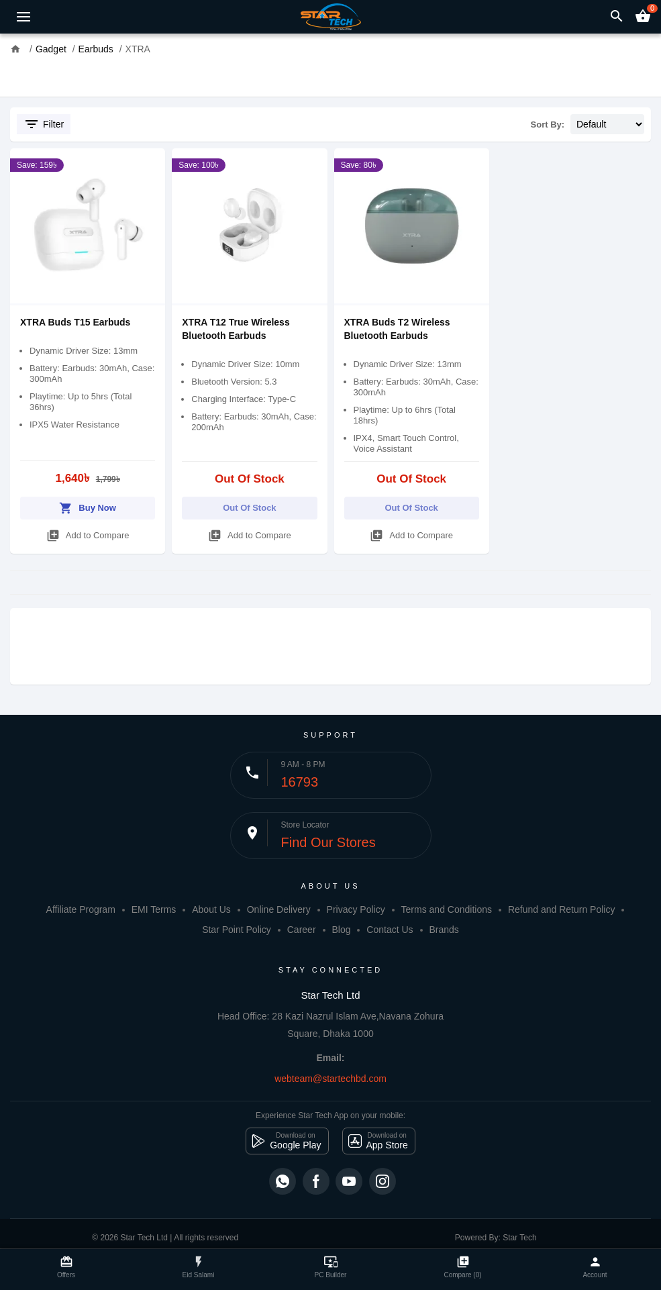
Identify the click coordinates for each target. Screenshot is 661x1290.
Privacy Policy (356, 909)
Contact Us (389, 929)
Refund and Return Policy (561, 909)
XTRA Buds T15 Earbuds (75, 322)
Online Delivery (279, 909)
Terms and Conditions (446, 909)
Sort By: (548, 124)
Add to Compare (88, 533)
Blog (341, 929)
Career (301, 929)
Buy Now (87, 506)
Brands (444, 929)
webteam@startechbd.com (330, 1078)
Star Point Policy (236, 929)
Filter (43, 124)
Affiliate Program (80, 909)
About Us (211, 909)
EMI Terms (154, 909)
